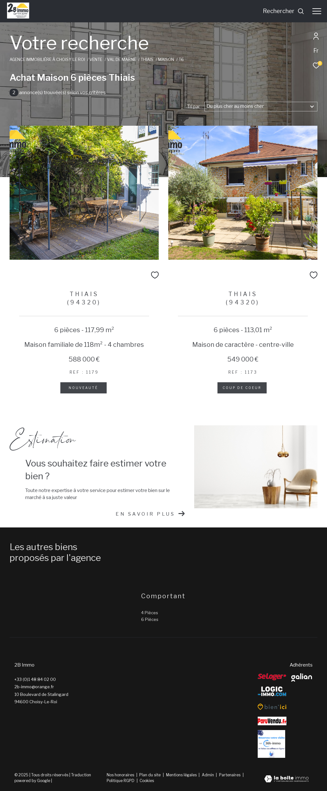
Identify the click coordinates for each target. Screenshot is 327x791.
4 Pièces (149, 612)
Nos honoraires (120, 774)
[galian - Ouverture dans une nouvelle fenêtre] (301, 677)
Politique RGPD (120, 780)
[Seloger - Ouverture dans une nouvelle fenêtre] (272, 676)
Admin (208, 774)
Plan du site (150, 774)
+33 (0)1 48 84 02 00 (35, 679)
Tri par (193, 106)
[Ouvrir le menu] (317, 11)
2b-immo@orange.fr (34, 686)
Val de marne (121, 59)
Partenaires (230, 774)
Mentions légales (182, 774)
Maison (166, 59)
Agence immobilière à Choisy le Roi (47, 59)
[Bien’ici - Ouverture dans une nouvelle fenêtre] (272, 707)
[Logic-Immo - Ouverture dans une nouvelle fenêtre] (272, 691)
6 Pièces (149, 619)
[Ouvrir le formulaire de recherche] (283, 11)
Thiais (147, 59)
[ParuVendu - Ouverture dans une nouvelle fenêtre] (272, 721)
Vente (95, 59)
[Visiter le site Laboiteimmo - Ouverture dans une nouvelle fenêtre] (286, 779)
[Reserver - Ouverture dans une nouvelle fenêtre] (271, 744)
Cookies (147, 781)
